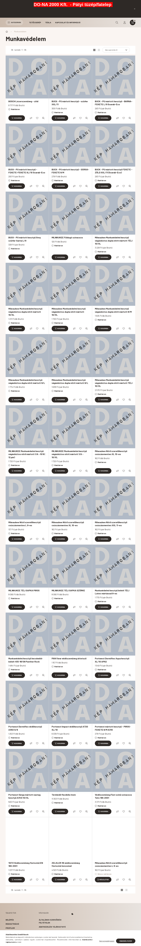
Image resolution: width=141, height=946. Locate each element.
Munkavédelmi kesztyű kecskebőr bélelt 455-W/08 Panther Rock (25, 660)
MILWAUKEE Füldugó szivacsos (67, 237)
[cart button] (132, 22)
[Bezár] (135, 9)
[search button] (117, 22)
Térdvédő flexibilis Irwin (64, 794)
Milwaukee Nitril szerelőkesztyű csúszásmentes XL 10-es (111, 452)
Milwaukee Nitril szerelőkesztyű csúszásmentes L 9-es (24, 524)
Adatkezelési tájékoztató (52, 927)
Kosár (9, 932)
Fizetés (42, 931)
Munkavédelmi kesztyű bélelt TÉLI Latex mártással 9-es (112, 592)
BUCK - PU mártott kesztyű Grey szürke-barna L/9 (24, 239)
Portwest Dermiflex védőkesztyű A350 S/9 (25, 728)
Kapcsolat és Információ (67, 22)
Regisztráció (12, 924)
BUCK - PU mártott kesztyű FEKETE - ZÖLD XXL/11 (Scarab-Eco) (113, 171)
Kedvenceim (11, 936)
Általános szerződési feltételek (50, 921)
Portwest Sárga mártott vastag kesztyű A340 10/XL (24, 796)
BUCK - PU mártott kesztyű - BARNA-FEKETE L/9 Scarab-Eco (113, 103)
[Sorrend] (116, 50)
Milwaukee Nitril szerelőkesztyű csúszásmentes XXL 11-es (111, 524)
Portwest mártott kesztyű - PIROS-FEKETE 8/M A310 (113, 728)
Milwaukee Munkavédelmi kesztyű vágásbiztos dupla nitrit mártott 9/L (26, 381)
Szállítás (44, 935)
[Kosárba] (16, 118)
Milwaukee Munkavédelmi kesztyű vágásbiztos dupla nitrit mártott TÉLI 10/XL (113, 240)
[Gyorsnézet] (43, 118)
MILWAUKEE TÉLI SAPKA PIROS (24, 590)
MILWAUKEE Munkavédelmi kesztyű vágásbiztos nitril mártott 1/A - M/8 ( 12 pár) (26, 454)
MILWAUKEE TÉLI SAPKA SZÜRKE (68, 590)
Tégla (48, 22)
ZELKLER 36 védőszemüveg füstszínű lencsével (66, 864)
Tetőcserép (35, 22)
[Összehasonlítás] (31, 118)
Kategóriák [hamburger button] (14, 22)
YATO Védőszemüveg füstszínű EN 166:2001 (25, 864)
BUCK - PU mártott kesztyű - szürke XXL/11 (70, 103)
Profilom (10, 928)
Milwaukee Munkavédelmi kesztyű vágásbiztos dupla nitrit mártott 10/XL (25, 311)
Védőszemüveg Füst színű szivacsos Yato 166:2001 (113, 796)
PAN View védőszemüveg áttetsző (69, 658)
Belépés (10, 920)
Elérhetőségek (46, 939)
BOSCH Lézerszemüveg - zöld (23, 101)
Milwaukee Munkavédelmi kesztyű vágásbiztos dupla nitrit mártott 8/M (113, 310)
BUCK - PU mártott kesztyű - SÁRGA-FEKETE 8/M (70, 171)
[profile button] (124, 22)
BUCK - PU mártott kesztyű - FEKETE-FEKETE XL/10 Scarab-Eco (26, 171)
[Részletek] (103, 879)
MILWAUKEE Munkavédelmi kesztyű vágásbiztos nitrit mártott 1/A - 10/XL (69, 454)
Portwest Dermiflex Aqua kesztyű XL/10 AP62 (112, 660)
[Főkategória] (7, 31)
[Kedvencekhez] (37, 118)
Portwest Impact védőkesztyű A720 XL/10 (70, 728)
